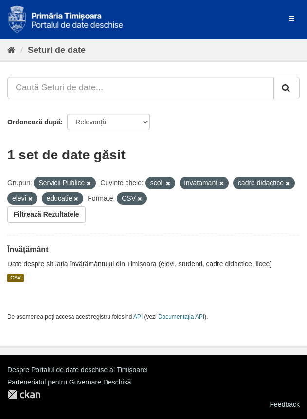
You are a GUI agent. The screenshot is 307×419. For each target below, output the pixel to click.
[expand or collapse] (291, 18)
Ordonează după (34, 122)
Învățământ (27, 249)
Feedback (285, 404)
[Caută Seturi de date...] (140, 88)
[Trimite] (286, 88)
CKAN (23, 394)
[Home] (11, 50)
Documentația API (181, 317)
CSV (15, 278)
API (138, 317)
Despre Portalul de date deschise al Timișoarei (77, 370)
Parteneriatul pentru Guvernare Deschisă (69, 382)
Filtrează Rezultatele (46, 214)
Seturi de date (57, 50)
